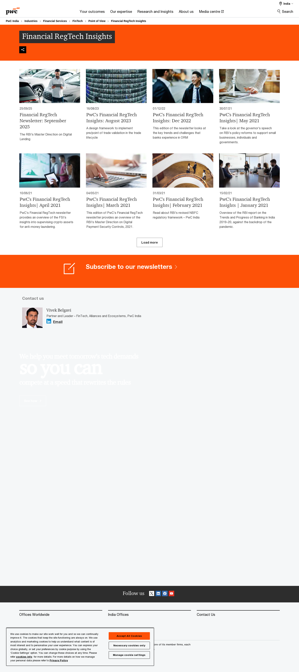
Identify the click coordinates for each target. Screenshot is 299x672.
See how (32, 401)
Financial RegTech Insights (128, 21)
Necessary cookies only (129, 645)
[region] (80, 646)
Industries (31, 21)
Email (58, 322)
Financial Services (55, 21)
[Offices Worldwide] (60, 615)
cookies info (24, 656)
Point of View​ (97, 21)
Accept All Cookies (129, 635)
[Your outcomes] (92, 12)
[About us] (186, 12)
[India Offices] (149, 615)
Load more (149, 242)
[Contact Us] (238, 615)
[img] (22, 49)
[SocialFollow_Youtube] (171, 594)
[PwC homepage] (13, 9)
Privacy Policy (59, 660)
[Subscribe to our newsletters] (149, 271)
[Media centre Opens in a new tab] (211, 12)
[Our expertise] (121, 12)
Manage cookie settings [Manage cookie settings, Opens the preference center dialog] (129, 654)
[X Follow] (151, 594)
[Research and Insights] (155, 12)
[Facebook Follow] (165, 594)
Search (287, 11)
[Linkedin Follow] (158, 594)
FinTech (78, 21)
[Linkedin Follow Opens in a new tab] (48, 321)
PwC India (12, 21)
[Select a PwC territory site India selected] (286, 4)
